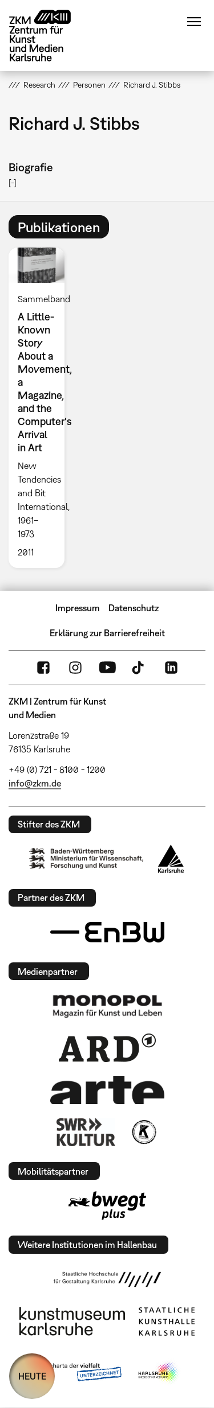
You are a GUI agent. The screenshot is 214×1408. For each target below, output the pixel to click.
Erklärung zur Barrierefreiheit (107, 633)
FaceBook (43, 667)
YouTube (107, 667)
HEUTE (32, 1376)
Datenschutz (133, 608)
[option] (41, 407)
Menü (194, 21)
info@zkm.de (35, 783)
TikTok (139, 667)
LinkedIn (171, 667)
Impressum (77, 608)
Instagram (75, 667)
